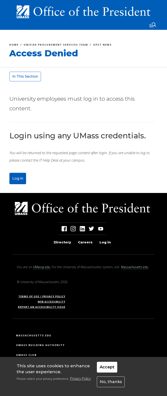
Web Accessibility (51, 301)
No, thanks (111, 381)
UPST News (102, 45)
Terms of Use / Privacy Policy (43, 296)
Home (14, 45)
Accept (107, 367)
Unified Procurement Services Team (56, 45)
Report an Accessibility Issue (43, 306)
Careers (85, 242)
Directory (62, 242)
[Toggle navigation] (153, 25)
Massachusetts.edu (134, 267)
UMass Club (26, 355)
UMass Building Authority (40, 345)
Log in (17, 178)
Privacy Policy (80, 378)
